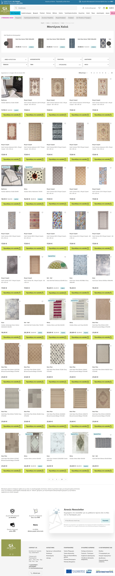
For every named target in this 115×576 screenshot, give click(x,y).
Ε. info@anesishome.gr (36, 568)
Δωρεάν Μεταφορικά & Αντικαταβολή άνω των (98, 1)
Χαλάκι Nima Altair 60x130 (77, 458)
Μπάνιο (55, 13)
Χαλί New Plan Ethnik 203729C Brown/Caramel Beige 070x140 (10, 370)
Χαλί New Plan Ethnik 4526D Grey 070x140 (34, 415)
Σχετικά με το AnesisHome (53, 551)
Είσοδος (101, 551)
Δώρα (107, 13)
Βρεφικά (35, 13)
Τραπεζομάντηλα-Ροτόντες (31, 18)
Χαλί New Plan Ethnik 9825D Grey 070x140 (102, 370)
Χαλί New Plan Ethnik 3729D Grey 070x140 (57, 370)
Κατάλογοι (49, 553)
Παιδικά (42, 13)
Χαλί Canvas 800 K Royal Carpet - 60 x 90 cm (57, 148)
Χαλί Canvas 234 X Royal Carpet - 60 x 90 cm (11, 237)
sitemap (48, 558)
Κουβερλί (71, 18)
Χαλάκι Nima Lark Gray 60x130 (79, 325)
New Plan (95, 323)
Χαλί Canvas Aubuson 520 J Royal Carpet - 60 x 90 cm (57, 103)
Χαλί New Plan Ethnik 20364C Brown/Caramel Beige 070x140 (78, 370)
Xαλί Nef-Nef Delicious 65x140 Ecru (57, 280)
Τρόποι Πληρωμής (69, 551)
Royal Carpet (28, 100)
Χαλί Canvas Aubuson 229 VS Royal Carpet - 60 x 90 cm (34, 103)
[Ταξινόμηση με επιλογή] (83, 73)
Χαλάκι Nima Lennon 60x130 (32, 458)
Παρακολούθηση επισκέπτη (103, 561)
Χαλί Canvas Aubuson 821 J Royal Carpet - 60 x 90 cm (102, 103)
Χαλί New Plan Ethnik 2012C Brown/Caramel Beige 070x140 (33, 370)
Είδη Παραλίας (15, 13)
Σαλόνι (61, 13)
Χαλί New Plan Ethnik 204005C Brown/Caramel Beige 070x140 (101, 415)
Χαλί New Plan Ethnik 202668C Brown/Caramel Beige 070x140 (56, 415)
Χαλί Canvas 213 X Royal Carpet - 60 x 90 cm (102, 192)
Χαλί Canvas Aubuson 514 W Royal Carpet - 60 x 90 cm (80, 103)
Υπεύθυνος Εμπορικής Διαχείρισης (87, 558)
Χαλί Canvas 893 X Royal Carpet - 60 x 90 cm (34, 237)
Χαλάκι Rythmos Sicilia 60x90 (10, 191)
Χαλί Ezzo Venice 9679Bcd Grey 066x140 (79, 281)
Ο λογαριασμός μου (104, 553)
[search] (16, 8)
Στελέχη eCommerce (87, 551)
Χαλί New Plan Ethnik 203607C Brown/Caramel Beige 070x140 (79, 415)
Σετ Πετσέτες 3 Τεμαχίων (83, 18)
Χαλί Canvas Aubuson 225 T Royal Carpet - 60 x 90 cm (34, 148)
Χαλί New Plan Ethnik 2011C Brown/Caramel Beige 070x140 (101, 326)
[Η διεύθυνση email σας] (82, 520)
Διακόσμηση (100, 13)
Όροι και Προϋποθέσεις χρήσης (70, 556)
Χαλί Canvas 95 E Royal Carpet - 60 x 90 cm (102, 237)
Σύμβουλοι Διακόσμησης (88, 555)
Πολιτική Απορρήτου (69, 562)
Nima (25, 189)
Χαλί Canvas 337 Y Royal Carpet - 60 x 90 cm (11, 281)
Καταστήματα (50, 555)
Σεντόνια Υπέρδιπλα (47, 18)
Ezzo (71, 278)
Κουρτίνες (81, 13)
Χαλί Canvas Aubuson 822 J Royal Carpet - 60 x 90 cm (11, 148)
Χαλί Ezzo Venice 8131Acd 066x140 (102, 280)
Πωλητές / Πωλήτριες (87, 553)
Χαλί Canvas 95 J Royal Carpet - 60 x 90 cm (34, 281)
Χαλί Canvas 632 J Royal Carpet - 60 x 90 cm (79, 192)
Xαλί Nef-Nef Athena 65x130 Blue (102, 458)
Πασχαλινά (18, 18)
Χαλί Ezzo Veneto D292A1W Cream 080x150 (57, 459)
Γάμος (93, 13)
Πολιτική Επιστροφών (70, 559)
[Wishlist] (99, 8)
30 (112, 73)
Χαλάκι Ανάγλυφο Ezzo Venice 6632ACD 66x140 (10, 326)
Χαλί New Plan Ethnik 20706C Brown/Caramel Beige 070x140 (10, 459)
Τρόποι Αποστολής (69, 553)
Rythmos (4, 100)
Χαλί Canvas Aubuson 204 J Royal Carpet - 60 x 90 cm (102, 148)
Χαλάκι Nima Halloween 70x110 (33, 191)
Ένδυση (48, 13)
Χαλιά (88, 13)
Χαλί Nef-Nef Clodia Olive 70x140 (33, 325)
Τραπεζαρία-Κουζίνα (71, 13)
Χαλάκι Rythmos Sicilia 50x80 (10, 103)
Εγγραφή (105, 521)
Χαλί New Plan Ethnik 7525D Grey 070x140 (11, 415)
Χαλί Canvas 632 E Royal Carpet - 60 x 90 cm (57, 192)
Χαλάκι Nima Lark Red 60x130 (55, 325)
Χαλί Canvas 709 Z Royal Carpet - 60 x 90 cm (79, 148)
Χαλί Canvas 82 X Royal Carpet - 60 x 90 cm (80, 237)
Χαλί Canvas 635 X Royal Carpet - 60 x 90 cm (57, 237)
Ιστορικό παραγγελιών (105, 555)
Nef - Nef (49, 278)
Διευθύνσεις (102, 558)
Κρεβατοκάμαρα (26, 13)
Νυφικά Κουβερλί (60, 18)
